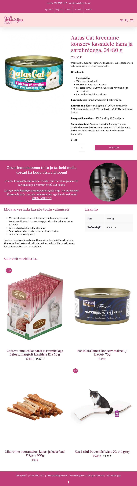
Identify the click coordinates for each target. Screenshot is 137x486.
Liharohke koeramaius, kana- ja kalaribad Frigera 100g (35, 453)
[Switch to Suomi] (68, 9)
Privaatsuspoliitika (78, 475)
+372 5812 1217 (36, 475)
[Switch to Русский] (49, 9)
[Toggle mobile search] (126, 20)
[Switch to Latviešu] (88, 9)
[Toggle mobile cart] (121, 20)
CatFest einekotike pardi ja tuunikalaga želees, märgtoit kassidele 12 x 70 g (35, 353)
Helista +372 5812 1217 (57, 3)
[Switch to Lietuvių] (78, 9)
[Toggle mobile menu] (131, 20)
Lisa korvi (114, 147)
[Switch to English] (59, 9)
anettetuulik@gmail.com (79, 3)
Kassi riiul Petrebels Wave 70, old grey (102, 452)
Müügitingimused (96, 475)
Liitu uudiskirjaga (113, 475)
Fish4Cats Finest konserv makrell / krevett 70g (102, 353)
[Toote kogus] (81, 147)
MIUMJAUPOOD (42, 198)
